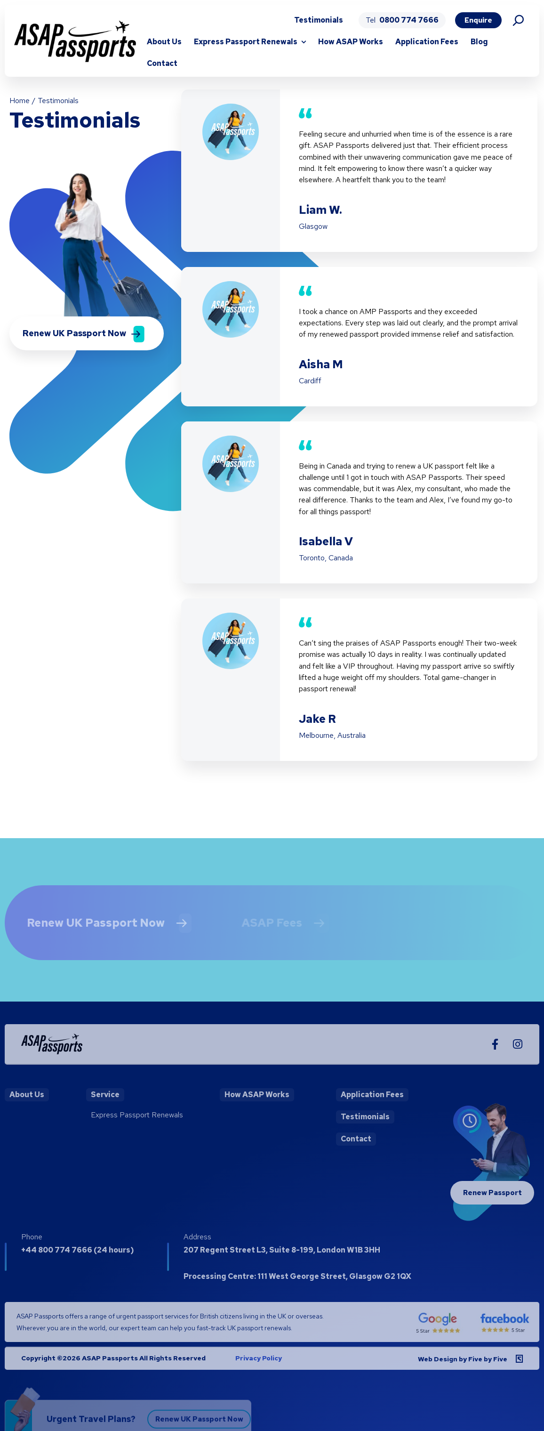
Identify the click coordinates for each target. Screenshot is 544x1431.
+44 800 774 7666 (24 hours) (77, 1258)
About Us (164, 42)
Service (105, 1103)
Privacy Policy (258, 1366)
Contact (162, 63)
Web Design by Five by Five (462, 1367)
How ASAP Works (350, 42)
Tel (402, 20)
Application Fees (426, 42)
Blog (479, 42)
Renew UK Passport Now (87, 930)
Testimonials (318, 20)
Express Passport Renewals (245, 42)
